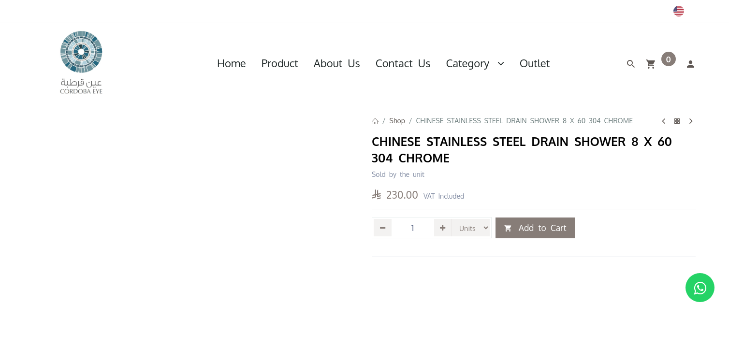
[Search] (631, 63)
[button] (372, 245)
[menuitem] (231, 62)
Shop (397, 120)
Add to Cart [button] (535, 228)
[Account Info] (690, 63)
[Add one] (443, 227)
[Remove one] (383, 227)
